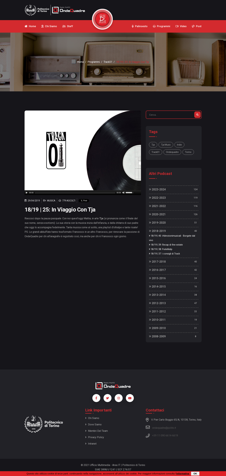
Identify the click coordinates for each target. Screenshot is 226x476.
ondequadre (172, 152)
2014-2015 (157, 286)
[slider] (75, 192)
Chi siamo (92, 418)
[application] (83, 192)
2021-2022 (157, 206)
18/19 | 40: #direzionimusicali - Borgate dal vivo (172, 238)
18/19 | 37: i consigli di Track (164, 253)
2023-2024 (157, 189)
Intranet (90, 443)
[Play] (26, 192)
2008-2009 (157, 336)
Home (80, 61)
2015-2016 (157, 278)
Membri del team (96, 430)
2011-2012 (157, 311)
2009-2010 (157, 328)
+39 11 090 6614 (161, 435)
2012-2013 (157, 303)
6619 (175, 435)
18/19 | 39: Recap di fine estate (166, 244)
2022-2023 (157, 197)
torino (188, 152)
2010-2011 (157, 319)
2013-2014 (157, 294)
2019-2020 (157, 222)
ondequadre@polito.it (161, 427)
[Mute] (123, 192)
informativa (182, 473)
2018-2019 (157, 231)
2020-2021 (157, 214)
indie (179, 144)
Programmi (94, 61)
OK (195, 473)
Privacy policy (94, 437)
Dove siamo (93, 424)
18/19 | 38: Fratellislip (160, 249)
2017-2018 (157, 261)
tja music (166, 144)
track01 (156, 152)
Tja (153, 144)
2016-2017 (157, 270)
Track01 (108, 61)
